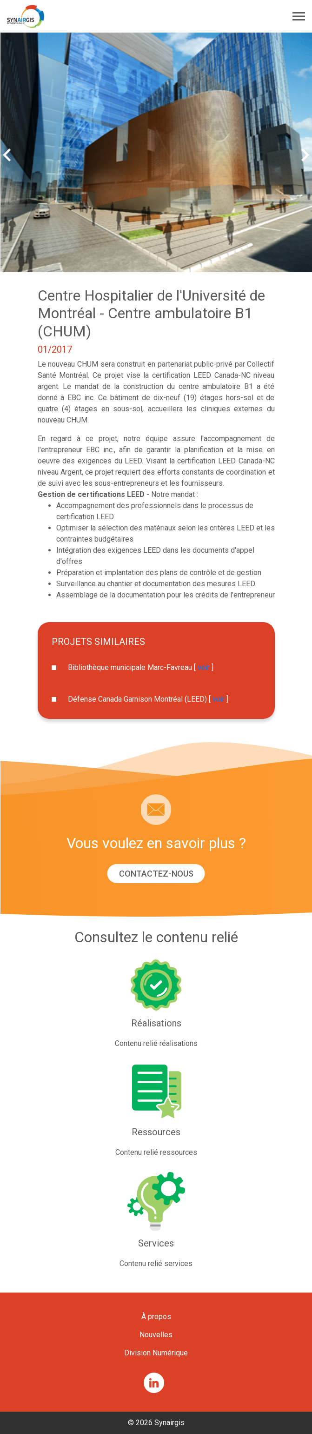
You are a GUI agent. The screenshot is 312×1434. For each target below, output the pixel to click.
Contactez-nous (156, 873)
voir (204, 667)
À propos (156, 1316)
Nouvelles (156, 1334)
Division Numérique (156, 1352)
